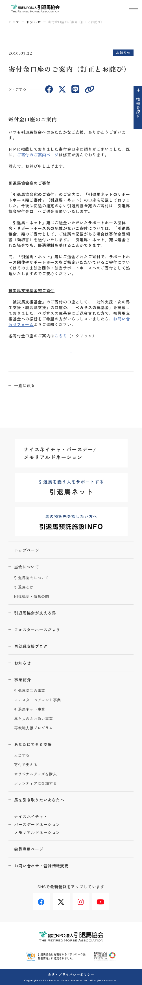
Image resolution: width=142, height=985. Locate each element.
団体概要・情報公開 (31, 596)
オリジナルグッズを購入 (35, 774)
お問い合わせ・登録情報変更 (41, 865)
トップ (13, 22)
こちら (60, 336)
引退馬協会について (31, 578)
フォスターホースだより (37, 629)
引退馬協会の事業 (29, 690)
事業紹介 (22, 679)
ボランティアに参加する (35, 783)
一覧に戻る (24, 385)
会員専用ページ (28, 849)
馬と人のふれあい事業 (33, 718)
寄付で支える (26, 764)
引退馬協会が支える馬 (35, 613)
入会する (22, 755)
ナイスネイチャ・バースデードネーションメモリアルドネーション (37, 824)
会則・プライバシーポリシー (71, 974)
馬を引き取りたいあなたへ (39, 800)
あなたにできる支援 (33, 744)
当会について (26, 567)
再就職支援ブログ (31, 646)
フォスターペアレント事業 (37, 700)
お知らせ (34, 22)
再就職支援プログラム (33, 728)
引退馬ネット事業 (29, 709)
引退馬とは (24, 587)
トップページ (26, 550)
